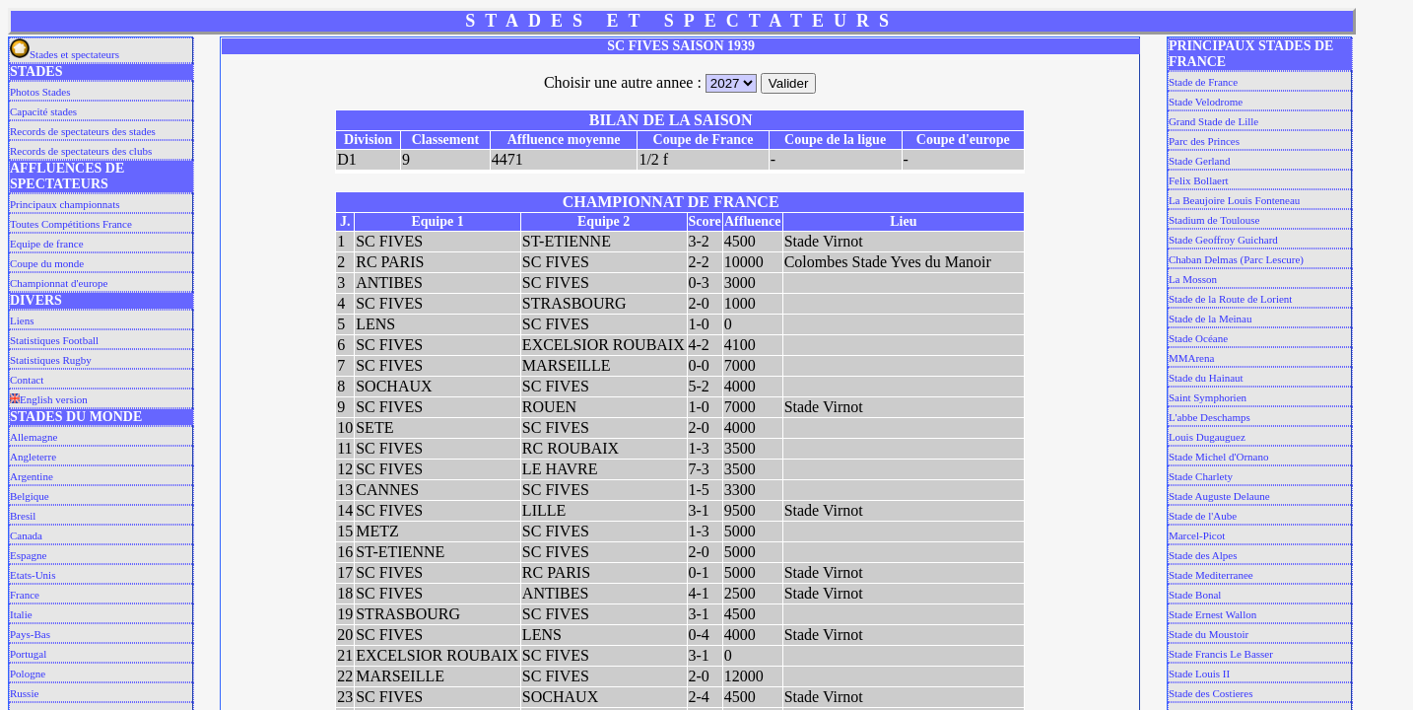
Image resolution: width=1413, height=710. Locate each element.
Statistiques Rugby (51, 360)
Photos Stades (40, 92)
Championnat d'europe (58, 283)
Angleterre (33, 456)
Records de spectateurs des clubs (81, 151)
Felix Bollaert (1199, 180)
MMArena (1191, 358)
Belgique (29, 496)
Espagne (28, 555)
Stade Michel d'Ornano (1219, 456)
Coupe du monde (47, 263)
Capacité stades (43, 111)
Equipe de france (47, 243)
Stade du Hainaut (1206, 378)
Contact (26, 380)
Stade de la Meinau (1210, 318)
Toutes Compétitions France (71, 224)
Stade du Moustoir (1208, 634)
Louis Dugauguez (1207, 437)
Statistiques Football (54, 340)
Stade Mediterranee (1211, 575)
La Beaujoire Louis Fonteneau (1235, 200)
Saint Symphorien (1207, 397)
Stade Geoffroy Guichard (1223, 240)
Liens (22, 320)
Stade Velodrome (1206, 101)
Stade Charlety (1201, 476)
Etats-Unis (32, 575)
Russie (24, 693)
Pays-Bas (30, 634)
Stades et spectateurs (64, 54)
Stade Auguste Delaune (1219, 496)
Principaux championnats (65, 204)
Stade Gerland (1200, 161)
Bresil (22, 516)
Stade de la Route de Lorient (1231, 299)
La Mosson (1193, 279)
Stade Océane (1198, 338)
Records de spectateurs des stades (83, 131)
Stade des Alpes (1203, 555)
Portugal (28, 654)
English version (49, 399)
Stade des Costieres (1211, 693)
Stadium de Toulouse (1214, 220)
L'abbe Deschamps (1209, 417)
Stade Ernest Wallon (1212, 614)
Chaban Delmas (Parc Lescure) (1236, 259)
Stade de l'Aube (1203, 516)
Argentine (31, 476)
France (24, 595)
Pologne (27, 673)
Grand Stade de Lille (1213, 121)
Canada (26, 535)
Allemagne (33, 437)
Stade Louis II (1199, 673)
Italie (21, 614)
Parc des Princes (1204, 141)
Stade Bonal (1195, 595)
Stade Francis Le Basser (1221, 654)
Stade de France (1203, 82)
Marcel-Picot (1197, 535)
